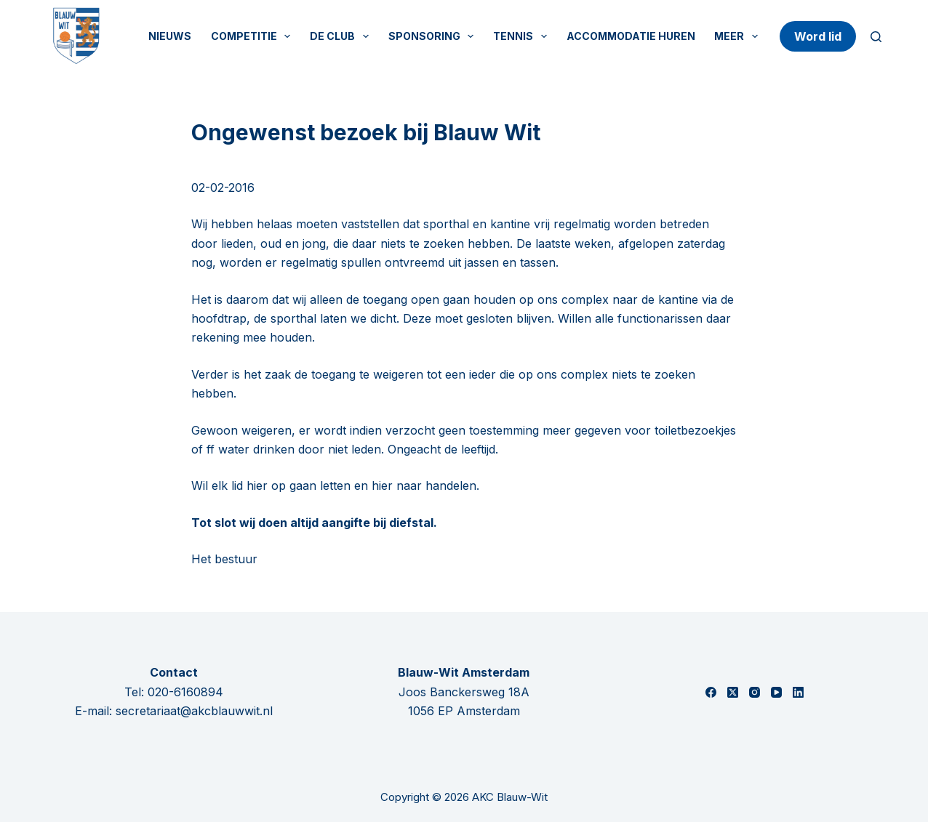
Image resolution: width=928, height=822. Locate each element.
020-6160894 (185, 692)
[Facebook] (710, 692)
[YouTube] (776, 692)
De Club (342, 36)
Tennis (523, 36)
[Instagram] (754, 692)
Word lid (817, 36)
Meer (739, 36)
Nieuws (169, 36)
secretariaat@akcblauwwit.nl (194, 711)
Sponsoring (434, 36)
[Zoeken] (876, 36)
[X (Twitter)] (732, 692)
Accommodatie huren (631, 36)
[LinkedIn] (798, 692)
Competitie (254, 36)
